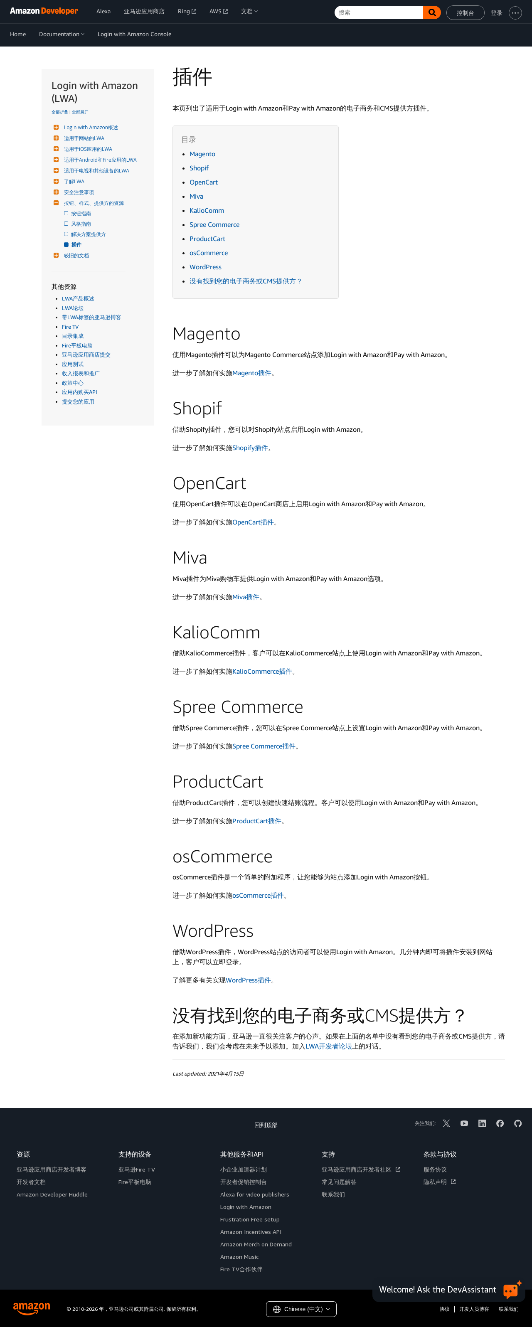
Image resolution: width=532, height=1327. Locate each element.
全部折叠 (60, 111)
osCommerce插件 (258, 895)
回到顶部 (266, 1124)
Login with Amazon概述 (90, 127)
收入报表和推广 (81, 373)
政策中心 (73, 382)
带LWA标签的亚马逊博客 (91, 317)
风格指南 (81, 223)
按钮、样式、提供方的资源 (93, 203)
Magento (202, 154)
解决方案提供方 (89, 234)
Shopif (199, 168)
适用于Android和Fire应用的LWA (99, 159)
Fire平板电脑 (77, 345)
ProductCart (207, 238)
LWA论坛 (73, 308)
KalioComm (207, 210)
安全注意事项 (78, 192)
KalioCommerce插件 (262, 671)
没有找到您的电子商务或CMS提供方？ (246, 281)
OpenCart (204, 182)
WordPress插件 (248, 980)
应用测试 (73, 364)
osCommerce (209, 253)
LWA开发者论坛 (328, 1046)
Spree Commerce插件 (264, 746)
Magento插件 (251, 373)
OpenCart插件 (253, 522)
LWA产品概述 (78, 298)
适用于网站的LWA (83, 138)
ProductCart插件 (256, 821)
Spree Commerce (214, 224)
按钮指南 (81, 213)
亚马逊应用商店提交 (86, 354)
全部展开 (80, 111)
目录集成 (73, 335)
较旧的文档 (75, 255)
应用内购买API (79, 392)
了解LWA (73, 181)
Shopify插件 (250, 447)
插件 (76, 244)
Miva (196, 196)
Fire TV (70, 326)
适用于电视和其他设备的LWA (95, 170)
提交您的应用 (78, 401)
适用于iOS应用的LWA (87, 149)
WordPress (206, 267)
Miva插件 (245, 597)
